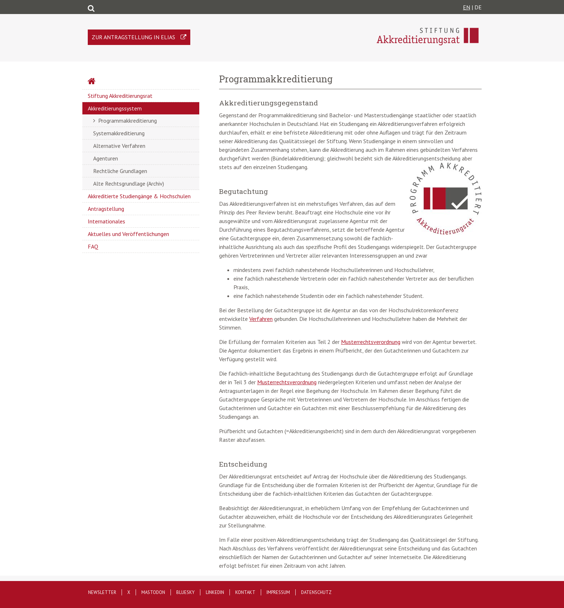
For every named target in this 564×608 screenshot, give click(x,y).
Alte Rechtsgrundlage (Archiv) (128, 183)
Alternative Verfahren (119, 145)
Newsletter (102, 592)
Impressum (278, 592)
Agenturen (105, 158)
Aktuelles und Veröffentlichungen (128, 233)
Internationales (106, 221)
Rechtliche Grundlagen (120, 170)
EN (466, 7)
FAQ (93, 246)
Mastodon (153, 592)
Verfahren (261, 318)
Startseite (111, 82)
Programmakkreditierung (127, 120)
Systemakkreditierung (119, 133)
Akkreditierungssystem (115, 108)
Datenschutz (316, 592)
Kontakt (245, 592)
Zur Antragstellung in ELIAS (133, 37)
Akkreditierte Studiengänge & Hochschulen (139, 196)
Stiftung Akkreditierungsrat (120, 95)
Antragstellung (106, 208)
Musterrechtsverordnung (370, 341)
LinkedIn (215, 592)
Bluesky (185, 592)
